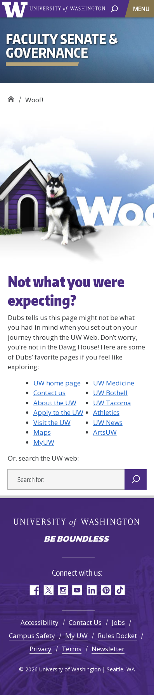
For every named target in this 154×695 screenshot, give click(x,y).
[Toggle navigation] (142, 8)
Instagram (62, 590)
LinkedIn (91, 590)
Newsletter (108, 648)
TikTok (120, 590)
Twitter (48, 590)
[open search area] (114, 8)
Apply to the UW (58, 412)
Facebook (34, 590)
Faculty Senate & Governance (11, 97)
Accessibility (40, 622)
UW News (108, 422)
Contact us (49, 392)
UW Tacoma (112, 402)
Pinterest (105, 590)
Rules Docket (117, 635)
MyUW (43, 442)
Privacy (40, 648)
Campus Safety (32, 635)
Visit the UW (52, 422)
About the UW (54, 402)
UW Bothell (110, 392)
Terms (71, 648)
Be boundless (77, 539)
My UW (76, 635)
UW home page (57, 382)
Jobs (118, 622)
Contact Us (85, 622)
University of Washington (16, 8)
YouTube (77, 590)
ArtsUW (105, 432)
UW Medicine (113, 382)
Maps (42, 432)
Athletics (106, 412)
